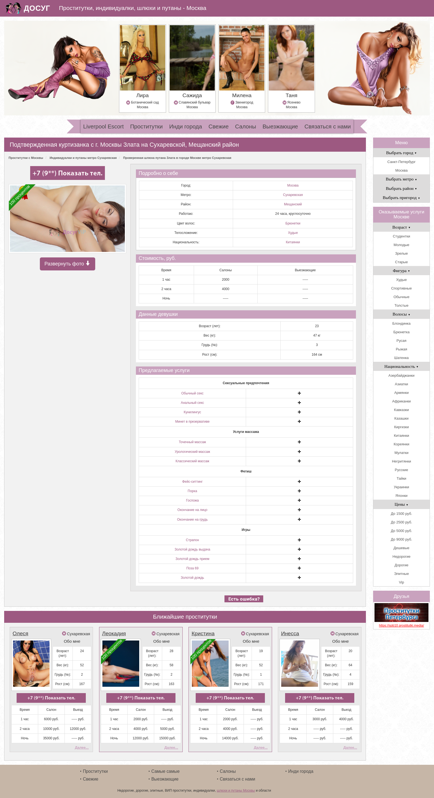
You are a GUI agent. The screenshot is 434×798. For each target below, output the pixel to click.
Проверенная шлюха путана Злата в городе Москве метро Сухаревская (177, 157)
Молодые (401, 245)
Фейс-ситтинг (192, 482)
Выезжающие (280, 126)
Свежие (218, 126)
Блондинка (401, 323)
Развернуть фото (68, 264)
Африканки (401, 401)
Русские (401, 470)
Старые (401, 262)
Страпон (192, 540)
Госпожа (192, 500)
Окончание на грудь (192, 519)
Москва (293, 185)
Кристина (203, 633)
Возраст (401, 227)
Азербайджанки (401, 375)
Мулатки (401, 453)
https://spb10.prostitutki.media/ (401, 625)
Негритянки (401, 461)
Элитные (401, 574)
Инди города (185, 126)
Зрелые (401, 253)
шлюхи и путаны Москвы (236, 790)
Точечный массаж (192, 442)
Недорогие (401, 556)
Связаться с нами (327, 126)
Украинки (401, 487)
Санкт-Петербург (401, 162)
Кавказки (401, 410)
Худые (293, 233)
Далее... (82, 747)
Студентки (401, 236)
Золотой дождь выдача (192, 549)
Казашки (401, 418)
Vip (401, 582)
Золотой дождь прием (192, 559)
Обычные (401, 297)
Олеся (21, 633)
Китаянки (293, 242)
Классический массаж (192, 461)
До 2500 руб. (401, 522)
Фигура (401, 270)
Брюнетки (292, 223)
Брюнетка (401, 332)
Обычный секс (192, 393)
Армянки (401, 393)
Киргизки (401, 427)
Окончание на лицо (192, 510)
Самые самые (165, 771)
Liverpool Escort (103, 126)
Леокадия (114, 633)
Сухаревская (293, 195)
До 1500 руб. (401, 514)
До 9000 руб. (401, 539)
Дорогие (402, 565)
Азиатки (401, 384)
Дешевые (401, 548)
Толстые (401, 305)
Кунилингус (192, 412)
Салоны (245, 126)
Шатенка (401, 358)
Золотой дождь (192, 578)
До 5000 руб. (401, 531)
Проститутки (146, 126)
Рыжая (401, 349)
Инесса (290, 633)
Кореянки (401, 444)
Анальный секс (192, 403)
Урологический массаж (192, 452)
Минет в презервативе (192, 421)
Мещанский (293, 204)
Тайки (401, 478)
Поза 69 (192, 568)
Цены (401, 504)
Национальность (401, 366)
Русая (402, 341)
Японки (402, 496)
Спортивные (401, 288)
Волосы (401, 314)
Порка (192, 491)
